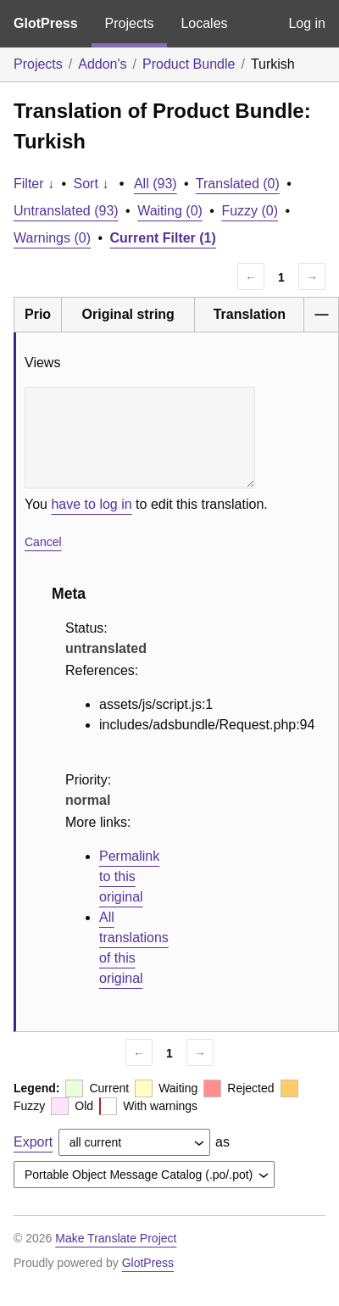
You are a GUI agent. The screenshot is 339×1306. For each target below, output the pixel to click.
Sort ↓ (91, 183)
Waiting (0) (170, 211)
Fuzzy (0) (249, 211)
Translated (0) (238, 183)
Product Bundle (188, 64)
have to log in (91, 504)
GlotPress (46, 23)
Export (33, 1142)
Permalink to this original (129, 876)
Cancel (43, 542)
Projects (129, 23)
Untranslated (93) (66, 211)
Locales (204, 23)
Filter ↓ (34, 183)
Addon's (102, 64)
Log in (306, 23)
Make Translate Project (115, 1238)
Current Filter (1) (163, 238)
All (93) (155, 183)
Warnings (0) (52, 238)
